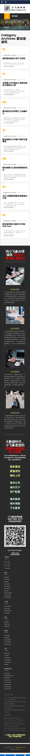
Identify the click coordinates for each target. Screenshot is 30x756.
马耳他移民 (7, 584)
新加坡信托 (7, 678)
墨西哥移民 (7, 626)
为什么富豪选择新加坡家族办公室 (14, 197)
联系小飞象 (7, 561)
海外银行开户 (7, 680)
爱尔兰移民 (7, 579)
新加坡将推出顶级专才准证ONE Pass (13, 225)
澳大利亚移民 (7, 606)
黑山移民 (6, 590)
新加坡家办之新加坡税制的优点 (14, 168)
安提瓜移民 (7, 635)
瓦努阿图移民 (7, 611)
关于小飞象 (7, 566)
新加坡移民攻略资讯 (7, 55)
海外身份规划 (7, 687)
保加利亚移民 (7, 595)
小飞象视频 (7, 568)
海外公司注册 (7, 682)
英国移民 (6, 577)
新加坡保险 (7, 673)
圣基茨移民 (7, 637)
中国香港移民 (7, 660)
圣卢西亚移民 (7, 642)
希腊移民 (6, 582)
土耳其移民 (7, 658)
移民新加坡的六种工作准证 (13, 58)
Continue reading (9, 66)
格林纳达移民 (7, 644)
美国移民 (6, 622)
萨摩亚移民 (7, 613)
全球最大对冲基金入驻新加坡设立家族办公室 (14, 84)
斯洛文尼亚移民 (8, 593)
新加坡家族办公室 (8, 675)
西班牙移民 (7, 586)
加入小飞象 (7, 564)
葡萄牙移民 (7, 588)
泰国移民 (6, 664)
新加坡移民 (7, 653)
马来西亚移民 (7, 662)
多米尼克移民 (7, 640)
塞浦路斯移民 (7, 597)
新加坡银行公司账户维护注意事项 (14, 140)
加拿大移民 (7, 624)
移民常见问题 (13, 136)
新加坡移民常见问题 (7, 136)
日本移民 (6, 655)
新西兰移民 (7, 608)
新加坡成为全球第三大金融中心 (14, 112)
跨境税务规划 (7, 684)
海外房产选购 (7, 689)
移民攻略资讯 (13, 55)
